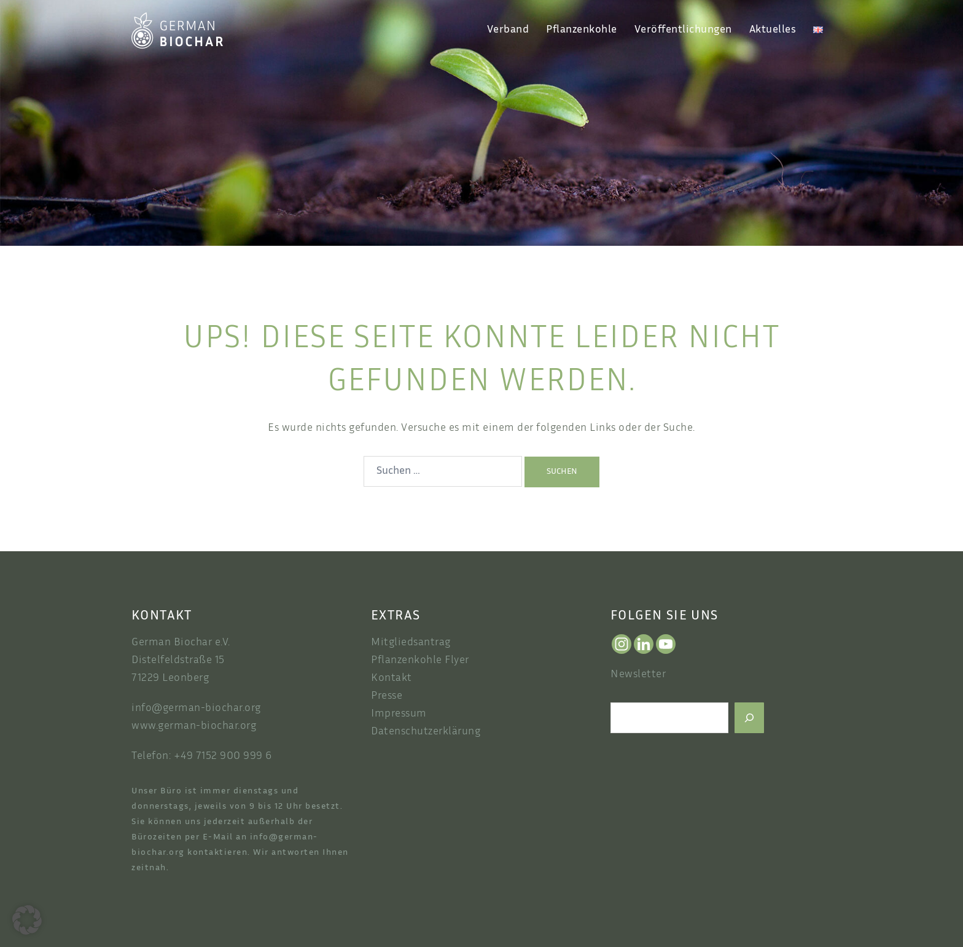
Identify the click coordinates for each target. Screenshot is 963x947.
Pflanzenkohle (581, 30)
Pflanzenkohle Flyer (420, 661)
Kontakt (391, 678)
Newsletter (638, 675)
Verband (508, 30)
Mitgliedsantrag (411, 643)
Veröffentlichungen (683, 30)
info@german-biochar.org (196, 708)
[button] (27, 920)
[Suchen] (749, 717)
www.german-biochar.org (193, 726)
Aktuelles (773, 30)
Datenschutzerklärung (425, 732)
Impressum (399, 714)
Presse (386, 696)
